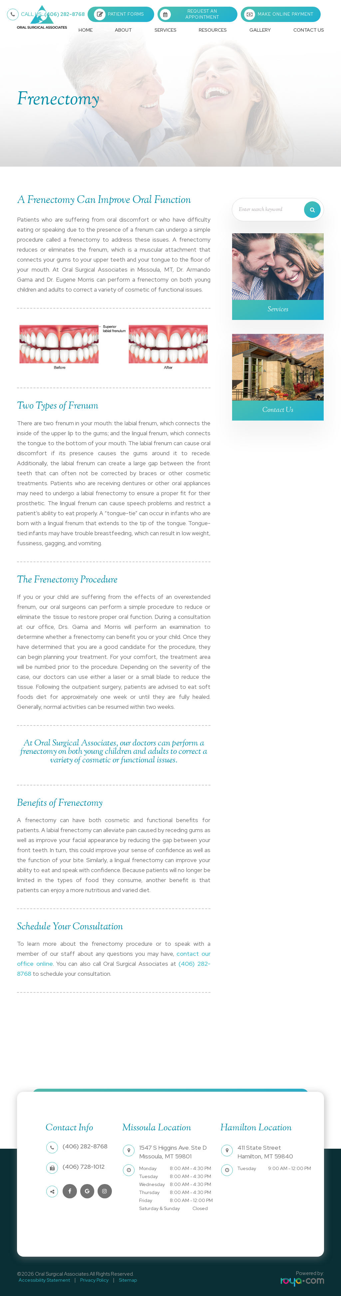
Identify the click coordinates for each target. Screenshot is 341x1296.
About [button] (123, 30)
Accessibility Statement (42, 1279)
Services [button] (165, 30)
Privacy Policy (89, 1279)
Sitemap (120, 1279)
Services (278, 310)
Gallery (260, 30)
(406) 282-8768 (53, 14)
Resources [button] (213, 30)
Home (86, 30)
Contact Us (308, 30)
